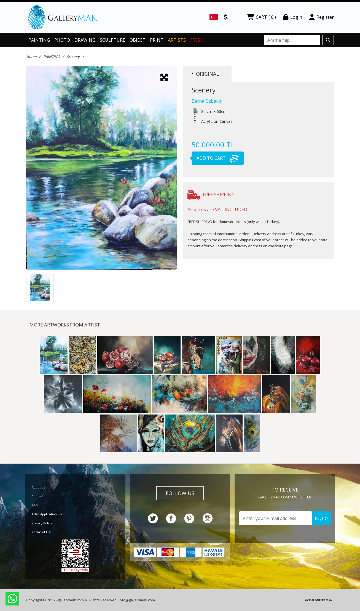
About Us (38, 487)
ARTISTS (177, 40)
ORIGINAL (205, 73)
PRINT (156, 40)
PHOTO (62, 40)
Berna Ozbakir (207, 101)
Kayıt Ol (322, 518)
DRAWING (84, 40)
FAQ (35, 505)
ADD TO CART (215, 158)
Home (31, 56)
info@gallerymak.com (137, 599)
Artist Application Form (49, 514)
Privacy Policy (42, 523)
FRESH (196, 40)
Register (321, 17)
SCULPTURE (112, 40)
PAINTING (39, 40)
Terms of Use (42, 532)
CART (261, 17)
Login (292, 17)
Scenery (73, 56)
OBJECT (138, 40)
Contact (37, 496)
